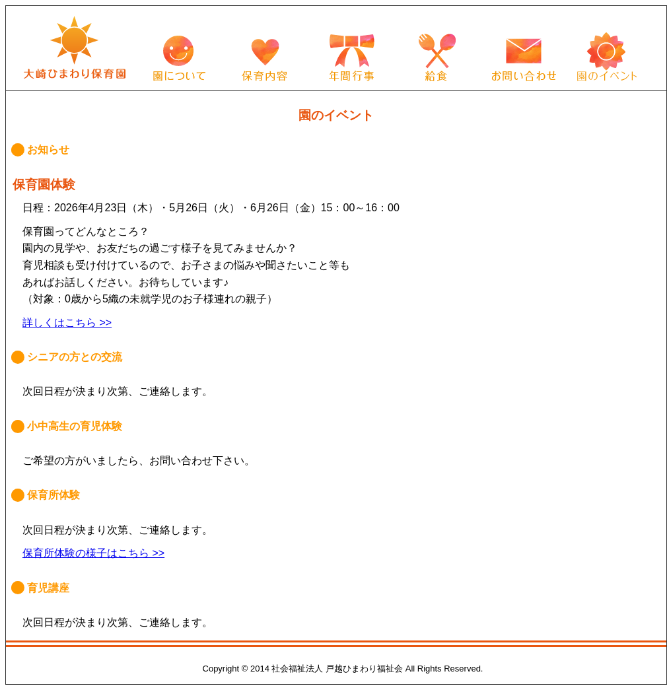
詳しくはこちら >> (67, 322)
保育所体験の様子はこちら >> (93, 553)
